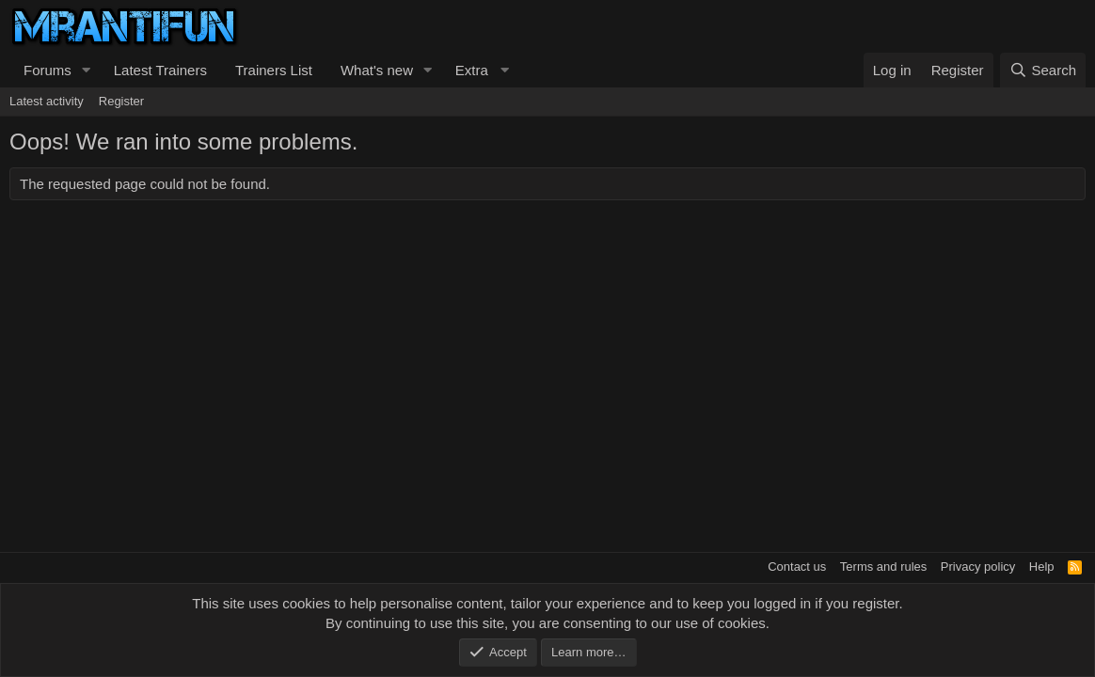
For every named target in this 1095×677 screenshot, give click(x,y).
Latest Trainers (160, 70)
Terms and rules (883, 566)
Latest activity (46, 101)
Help (1042, 566)
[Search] (1043, 70)
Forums (47, 70)
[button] (86, 70)
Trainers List (273, 70)
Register (121, 101)
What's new (377, 70)
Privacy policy (978, 566)
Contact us (797, 566)
